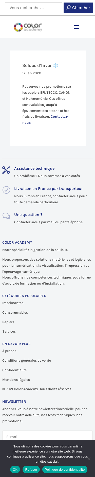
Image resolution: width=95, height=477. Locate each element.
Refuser (31, 469)
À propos (9, 351)
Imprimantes (12, 303)
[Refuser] (88, 458)
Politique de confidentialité (65, 469)
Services (9, 331)
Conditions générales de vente (26, 360)
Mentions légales (16, 380)
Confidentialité (14, 370)
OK (15, 469)
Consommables (15, 312)
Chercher (81, 7)
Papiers (8, 322)
